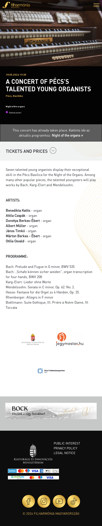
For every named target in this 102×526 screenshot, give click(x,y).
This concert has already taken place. (41, 130)
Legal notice (64, 453)
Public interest (67, 443)
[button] (96, 5)
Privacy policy (65, 448)
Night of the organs (15, 106)
